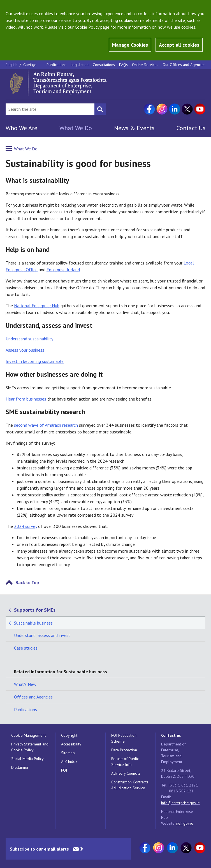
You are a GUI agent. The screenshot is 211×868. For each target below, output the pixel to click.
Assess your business (25, 350)
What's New (25, 684)
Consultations (104, 64)
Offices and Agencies (33, 697)
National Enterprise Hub (36, 305)
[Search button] (100, 109)
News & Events (134, 128)
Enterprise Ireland (63, 269)
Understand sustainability (29, 339)
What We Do (75, 128)
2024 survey (25, 526)
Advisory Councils (125, 773)
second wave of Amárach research (46, 425)
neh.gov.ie (184, 823)
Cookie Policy (87, 27)
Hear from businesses (26, 399)
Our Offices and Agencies (184, 64)
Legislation (80, 64)
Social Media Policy (27, 758)
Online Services (145, 64)
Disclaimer (20, 767)
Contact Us (191, 128)
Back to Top (27, 582)
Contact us (171, 735)
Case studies (26, 648)
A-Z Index (69, 761)
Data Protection (124, 749)
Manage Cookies (130, 45)
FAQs (123, 64)
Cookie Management (28, 735)
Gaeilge (29, 64)
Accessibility (71, 744)
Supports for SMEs (34, 610)
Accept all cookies (179, 45)
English (12, 64)
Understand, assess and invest (42, 635)
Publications (56, 64)
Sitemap (68, 752)
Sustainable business (33, 623)
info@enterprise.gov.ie (180, 802)
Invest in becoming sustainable (35, 361)
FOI (64, 770)
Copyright (69, 735)
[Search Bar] (50, 109)
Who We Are (21, 128)
